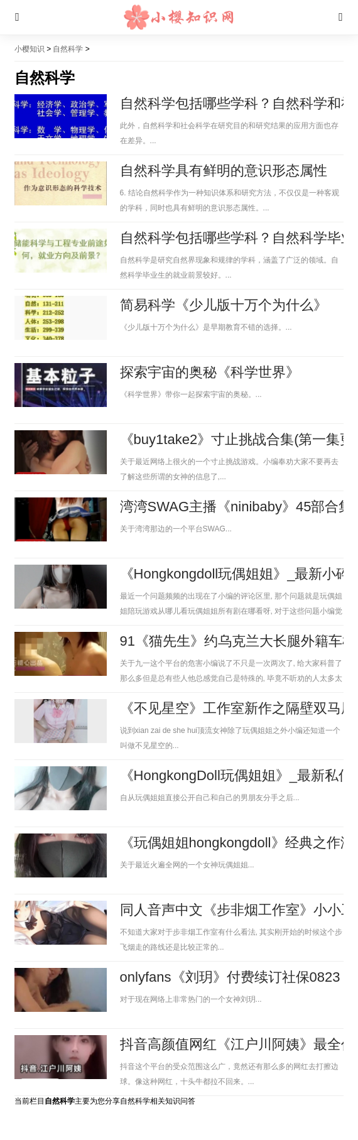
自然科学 (68, 49)
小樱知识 (29, 49)
